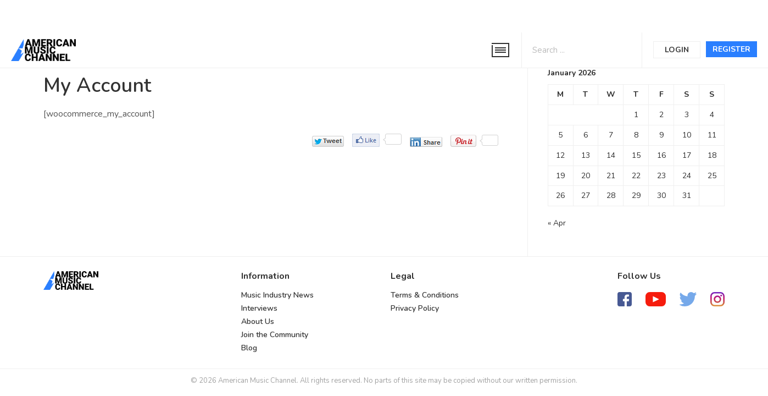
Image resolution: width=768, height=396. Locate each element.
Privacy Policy (415, 308)
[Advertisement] (331, 15)
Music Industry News (277, 295)
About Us (257, 321)
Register (731, 49)
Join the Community (274, 334)
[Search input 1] (568, 49)
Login (677, 50)
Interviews (259, 308)
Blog (249, 348)
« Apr (557, 223)
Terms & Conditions (425, 295)
